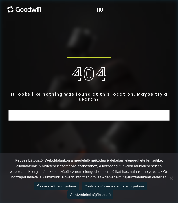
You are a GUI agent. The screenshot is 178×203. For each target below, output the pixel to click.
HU (100, 10)
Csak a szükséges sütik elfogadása (114, 186)
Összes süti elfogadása (56, 186)
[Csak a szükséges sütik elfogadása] (171, 178)
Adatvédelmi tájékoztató (90, 195)
